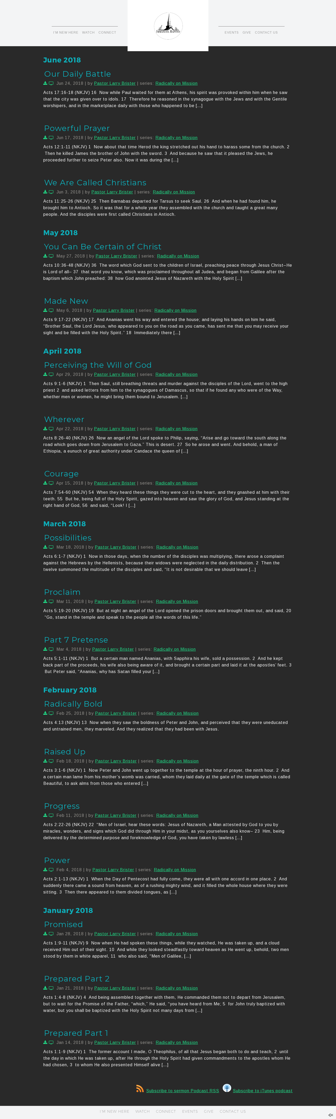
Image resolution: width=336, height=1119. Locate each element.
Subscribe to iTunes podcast (258, 1091)
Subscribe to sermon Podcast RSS (177, 1091)
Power (57, 860)
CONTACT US (266, 32)
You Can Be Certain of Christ (103, 246)
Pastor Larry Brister (115, 83)
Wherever (64, 419)
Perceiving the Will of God (98, 365)
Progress (62, 806)
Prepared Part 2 (77, 979)
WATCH (88, 32)
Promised (63, 924)
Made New (66, 301)
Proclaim (62, 592)
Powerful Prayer (77, 128)
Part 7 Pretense (76, 640)
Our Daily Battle (77, 74)
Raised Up (65, 751)
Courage (61, 474)
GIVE (247, 32)
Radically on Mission (176, 83)
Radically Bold (73, 704)
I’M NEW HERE (65, 32)
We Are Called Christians (95, 182)
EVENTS (232, 32)
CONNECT (107, 32)
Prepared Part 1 (76, 1033)
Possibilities (68, 538)
